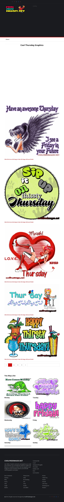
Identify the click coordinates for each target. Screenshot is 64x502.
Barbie (6, 487)
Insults (25, 485)
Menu (7, 39)
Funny (5, 481)
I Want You (44, 477)
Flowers (44, 487)
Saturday (7, 443)
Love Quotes (36, 473)
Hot (24, 481)
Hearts (44, 479)
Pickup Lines (26, 475)
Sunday (35, 443)
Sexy (24, 483)
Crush (34, 463)
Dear (34, 471)
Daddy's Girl (36, 469)
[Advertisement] (31, 24)
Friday (35, 420)
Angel (5, 485)
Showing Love (45, 485)
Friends (44, 481)
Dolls (24, 477)
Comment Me (36, 461)
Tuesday (35, 398)
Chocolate (35, 467)
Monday (7, 398)
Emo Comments (8, 475)
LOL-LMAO (25, 487)
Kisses (44, 475)
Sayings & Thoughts (38, 465)
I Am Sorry (44, 483)
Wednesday (8, 420)
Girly (5, 483)
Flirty (5, 479)
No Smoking (26, 479)
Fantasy (6, 477)
